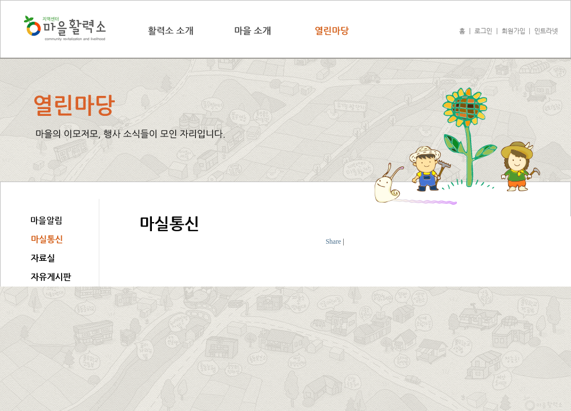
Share (333, 241)
